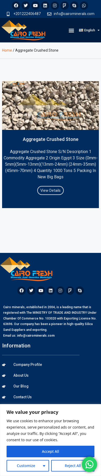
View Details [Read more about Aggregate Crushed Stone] (50, 190)
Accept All (50, 451)
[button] (71, 30)
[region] (50, 440)
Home (7, 50)
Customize (26, 465)
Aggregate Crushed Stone (50, 139)
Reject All (73, 465)
